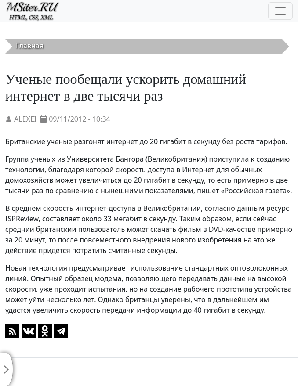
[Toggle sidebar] (6, 369)
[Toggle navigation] (280, 11)
